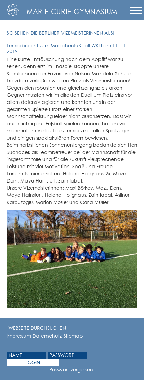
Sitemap (73, 336)
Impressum (19, 336)
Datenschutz (47, 336)
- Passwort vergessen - (71, 370)
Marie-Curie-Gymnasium (72, 12)
